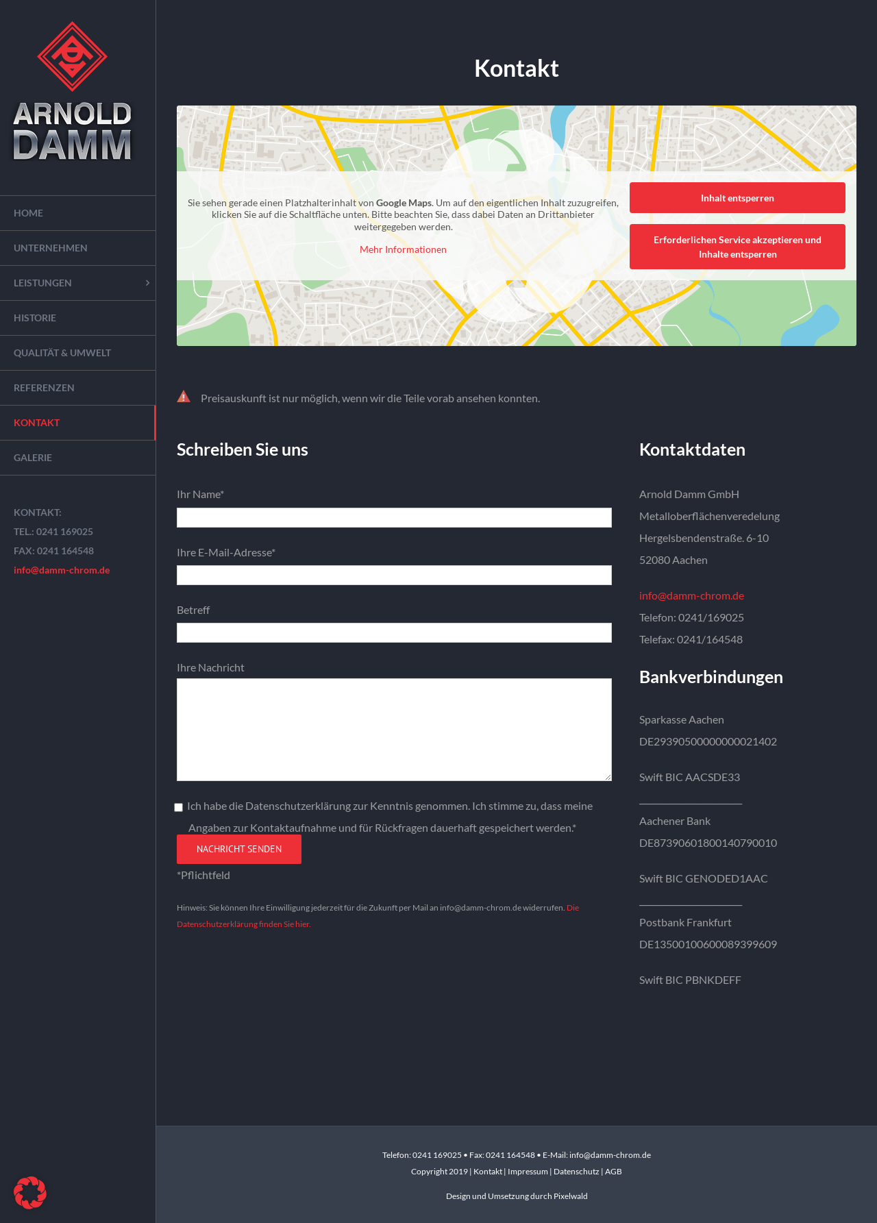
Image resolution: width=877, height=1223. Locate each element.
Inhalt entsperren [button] (737, 197)
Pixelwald (571, 1196)
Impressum (528, 1171)
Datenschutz (577, 1171)
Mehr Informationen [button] (403, 249)
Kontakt (488, 1171)
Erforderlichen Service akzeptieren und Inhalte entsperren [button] (738, 247)
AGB (613, 1171)
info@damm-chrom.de (62, 570)
